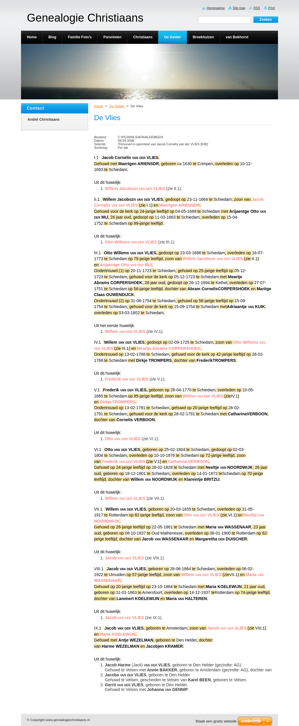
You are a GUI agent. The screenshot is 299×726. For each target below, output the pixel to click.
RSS (256, 8)
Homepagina (216, 8)
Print (271, 8)
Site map (239, 8)
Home (98, 106)
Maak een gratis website (216, 721)
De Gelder (116, 106)
